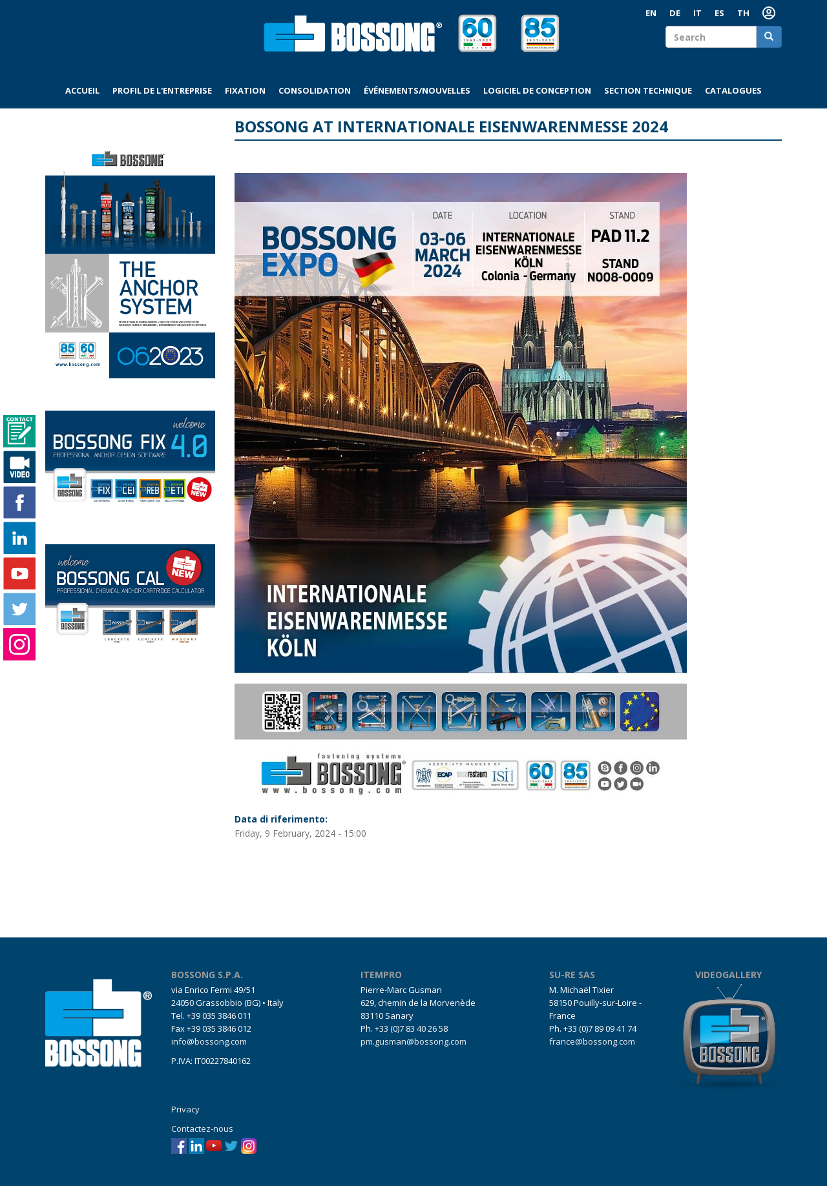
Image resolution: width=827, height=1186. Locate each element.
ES (719, 13)
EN (650, 13)
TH (743, 13)
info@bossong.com (209, 1041)
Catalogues (733, 90)
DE (674, 13)
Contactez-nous (202, 1128)
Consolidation (314, 90)
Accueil (82, 90)
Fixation (245, 90)
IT (697, 13)
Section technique (648, 90)
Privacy (185, 1109)
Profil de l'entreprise (162, 90)
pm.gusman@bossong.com (413, 1041)
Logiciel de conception (537, 90)
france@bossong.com (592, 1041)
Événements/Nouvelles (417, 90)
